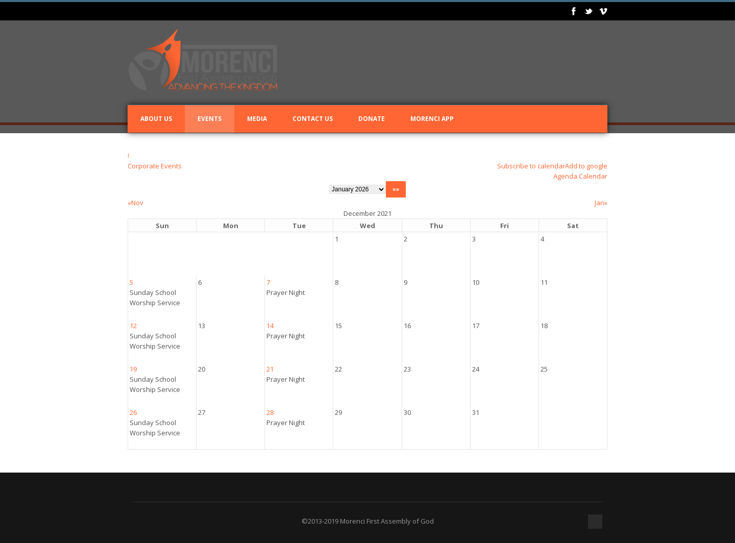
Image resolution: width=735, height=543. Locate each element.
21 (270, 369)
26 (133, 412)
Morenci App (432, 118)
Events (210, 118)
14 (270, 325)
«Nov (135, 202)
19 (133, 369)
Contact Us (312, 118)
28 (270, 412)
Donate (371, 118)
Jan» (601, 202)
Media (257, 118)
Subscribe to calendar (531, 165)
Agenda (565, 176)
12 (133, 325)
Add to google (586, 165)
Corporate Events (155, 165)
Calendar (593, 176)
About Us (156, 118)
